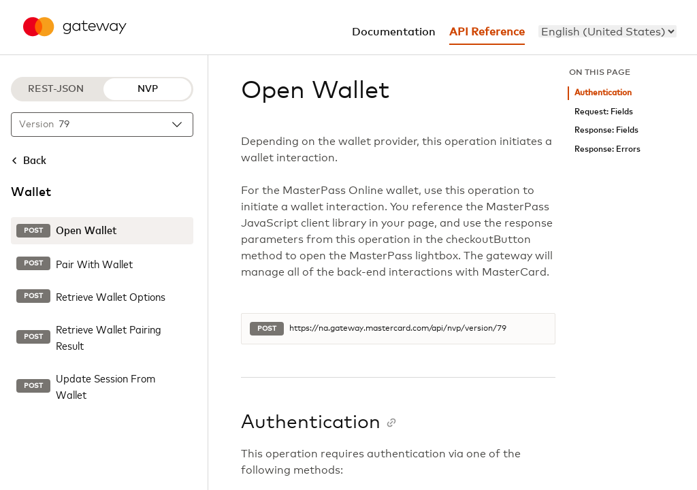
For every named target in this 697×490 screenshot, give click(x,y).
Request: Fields (603, 112)
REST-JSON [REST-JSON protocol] (56, 89)
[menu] (607, 31)
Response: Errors (607, 149)
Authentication (603, 92)
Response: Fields (606, 130)
